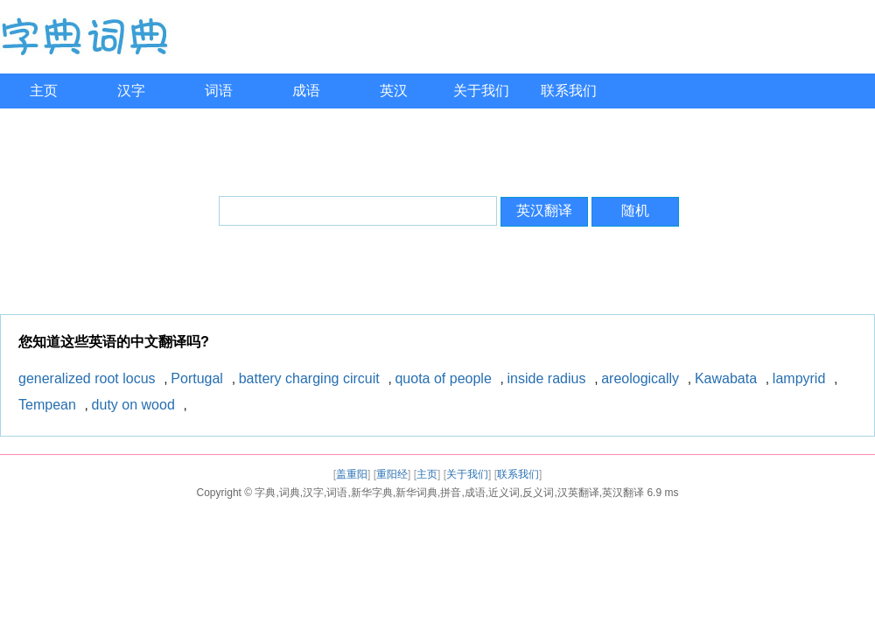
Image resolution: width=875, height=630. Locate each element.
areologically (640, 378)
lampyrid (799, 378)
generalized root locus (87, 378)
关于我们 (481, 90)
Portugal (197, 378)
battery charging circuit (309, 378)
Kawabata (726, 378)
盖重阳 (352, 474)
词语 (219, 90)
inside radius (547, 378)
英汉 (394, 90)
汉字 (131, 90)
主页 (44, 90)
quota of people (443, 378)
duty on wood (133, 404)
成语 (306, 90)
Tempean (47, 404)
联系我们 (569, 90)
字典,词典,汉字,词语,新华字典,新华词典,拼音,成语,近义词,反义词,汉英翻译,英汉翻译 (449, 492)
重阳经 (392, 474)
